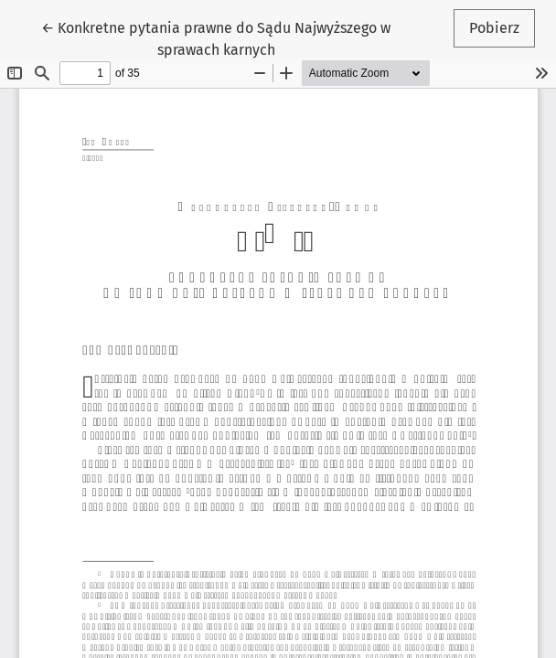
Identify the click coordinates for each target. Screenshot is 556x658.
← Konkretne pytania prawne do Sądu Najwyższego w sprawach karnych (215, 37)
